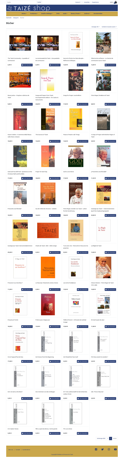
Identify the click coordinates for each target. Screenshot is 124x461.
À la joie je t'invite (13, 320)
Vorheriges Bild (101, 438)
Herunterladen (98, 13)
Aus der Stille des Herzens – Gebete (45, 208)
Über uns (10, 449)
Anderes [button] (86, 13)
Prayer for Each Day (41, 171)
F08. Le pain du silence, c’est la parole (46, 429)
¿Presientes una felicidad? (98, 171)
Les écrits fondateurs (69, 283)
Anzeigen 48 (95, 26)
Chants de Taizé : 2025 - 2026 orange (46, 245)
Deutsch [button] (77, 2)
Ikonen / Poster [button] (75, 13)
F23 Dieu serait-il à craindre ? (99, 357)
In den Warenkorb (27, 65)
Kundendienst (26, 449)
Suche (39, 2)
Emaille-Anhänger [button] (46, 13)
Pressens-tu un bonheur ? (15, 283)
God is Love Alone (68, 171)
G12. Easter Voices (13, 429)
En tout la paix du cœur (97, 320)
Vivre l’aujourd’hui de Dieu (15, 357)
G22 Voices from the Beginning (44, 357)
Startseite (8, 17)
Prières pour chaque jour (42, 320)
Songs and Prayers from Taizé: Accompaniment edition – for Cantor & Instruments (46, 97)
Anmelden (87, 2)
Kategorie (16, 17)
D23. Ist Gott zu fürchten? (15, 391)
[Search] (21, 2)
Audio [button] (64, 13)
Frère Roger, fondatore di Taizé (100, 95)
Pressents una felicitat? (15, 208)
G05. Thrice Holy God (97, 391)
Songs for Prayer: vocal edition (72, 95)
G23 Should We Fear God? (70, 357)
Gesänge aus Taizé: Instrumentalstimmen (20, 245)
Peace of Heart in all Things (71, 134)
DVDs (58, 13)
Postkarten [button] (33, 13)
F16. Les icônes (67, 429)
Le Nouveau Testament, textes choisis (46, 283)
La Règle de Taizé (96, 245)
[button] (114, 2)
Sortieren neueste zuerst (109, 26)
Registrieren (95, 2)
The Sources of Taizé (41, 134)
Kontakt (18, 449)
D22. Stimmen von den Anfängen (45, 391)
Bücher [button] (24, 13)
